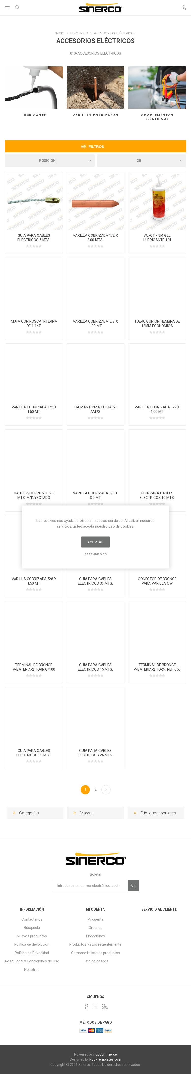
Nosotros (32, 969)
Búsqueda (32, 927)
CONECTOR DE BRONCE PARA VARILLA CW (157, 581)
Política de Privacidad (32, 953)
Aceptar (95, 542)
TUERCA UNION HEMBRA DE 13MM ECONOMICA (157, 323)
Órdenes (95, 927)
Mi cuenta (95, 919)
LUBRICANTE (34, 115)
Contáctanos (32, 919)
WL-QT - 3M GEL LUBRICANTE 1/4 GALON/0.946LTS (157, 240)
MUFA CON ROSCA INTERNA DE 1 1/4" (34, 323)
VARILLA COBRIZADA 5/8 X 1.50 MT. (34, 581)
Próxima (106, 789)
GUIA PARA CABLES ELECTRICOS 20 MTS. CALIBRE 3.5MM (33, 755)
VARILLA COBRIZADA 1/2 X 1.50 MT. (34, 409)
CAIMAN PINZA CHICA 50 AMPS (95, 409)
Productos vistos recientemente (95, 944)
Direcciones (95, 936)
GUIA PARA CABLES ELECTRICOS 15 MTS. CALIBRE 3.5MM (95, 669)
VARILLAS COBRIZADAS (95, 115)
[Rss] (105, 1006)
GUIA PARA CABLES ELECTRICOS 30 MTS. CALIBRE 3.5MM (95, 583)
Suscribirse (133, 885)
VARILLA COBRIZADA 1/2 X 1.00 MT (157, 409)
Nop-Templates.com (105, 1059)
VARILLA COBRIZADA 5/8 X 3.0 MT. (95, 495)
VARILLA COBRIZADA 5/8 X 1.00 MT (95, 323)
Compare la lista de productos (95, 953)
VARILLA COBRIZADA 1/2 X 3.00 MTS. (95, 237)
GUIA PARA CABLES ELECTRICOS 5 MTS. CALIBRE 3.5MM (33, 240)
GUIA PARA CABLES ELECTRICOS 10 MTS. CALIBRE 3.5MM (157, 497)
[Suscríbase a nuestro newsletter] (90, 885)
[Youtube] (96, 1006)
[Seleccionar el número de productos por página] (141, 160)
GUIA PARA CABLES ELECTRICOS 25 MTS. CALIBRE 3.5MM (95, 755)
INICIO (59, 33)
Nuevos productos (32, 936)
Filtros (96, 146)
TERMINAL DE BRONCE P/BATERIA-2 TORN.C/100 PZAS (34, 669)
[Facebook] (86, 1006)
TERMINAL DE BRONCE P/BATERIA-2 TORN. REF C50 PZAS (157, 669)
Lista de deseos (95, 961)
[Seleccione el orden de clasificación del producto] (50, 160)
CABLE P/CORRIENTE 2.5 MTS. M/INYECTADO (34, 495)
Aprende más (95, 554)
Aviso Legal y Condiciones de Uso (31, 961)
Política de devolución (31, 944)
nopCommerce (105, 1054)
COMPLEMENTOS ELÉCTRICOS (157, 117)
